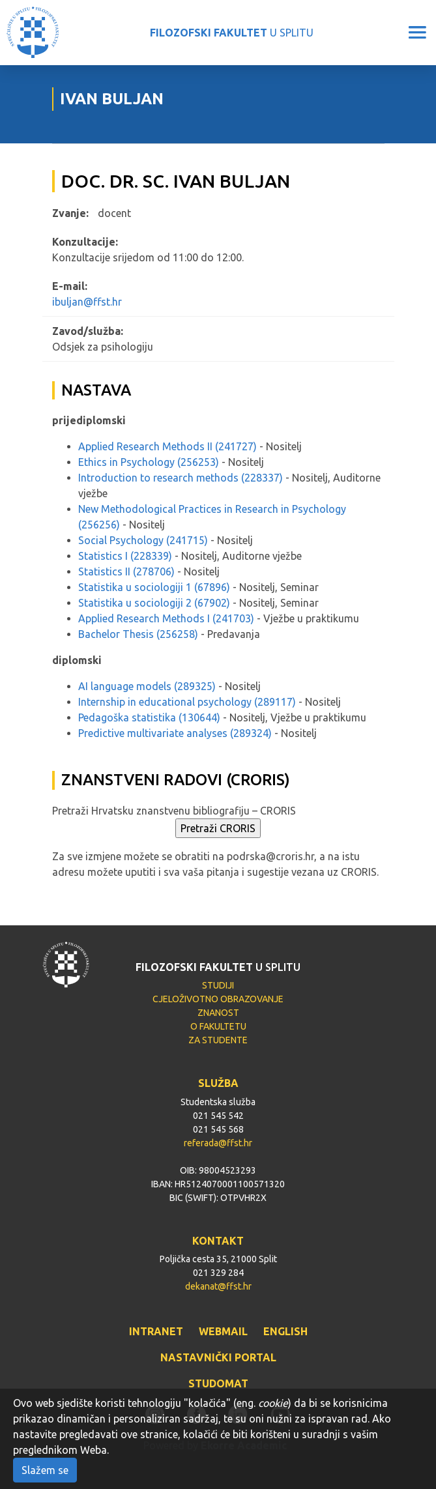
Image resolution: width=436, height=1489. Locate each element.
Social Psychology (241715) (143, 540)
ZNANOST (218, 1012)
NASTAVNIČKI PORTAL (218, 1357)
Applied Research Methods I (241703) (166, 618)
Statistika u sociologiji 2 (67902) (154, 603)
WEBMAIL (223, 1331)
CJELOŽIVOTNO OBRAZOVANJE (218, 999)
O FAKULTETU (218, 1026)
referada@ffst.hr (218, 1143)
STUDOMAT (218, 1383)
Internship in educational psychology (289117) (187, 702)
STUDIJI (218, 985)
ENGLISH (285, 1331)
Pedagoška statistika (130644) (149, 717)
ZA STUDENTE (218, 1040)
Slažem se (45, 1470)
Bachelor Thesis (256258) (138, 634)
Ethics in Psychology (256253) (148, 462)
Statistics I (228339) (125, 556)
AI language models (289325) (147, 686)
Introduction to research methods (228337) (180, 478)
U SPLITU (231, 32)
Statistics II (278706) (126, 571)
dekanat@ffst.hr (218, 1286)
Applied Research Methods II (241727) (167, 446)
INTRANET (156, 1331)
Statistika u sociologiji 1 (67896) (154, 587)
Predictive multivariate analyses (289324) (175, 733)
